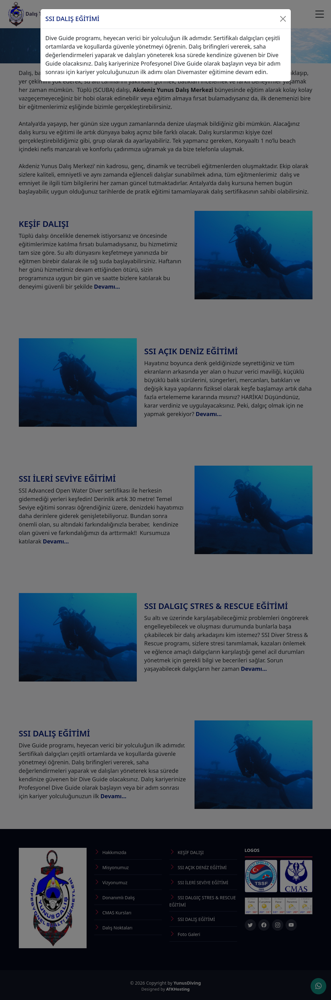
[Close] (283, 18)
